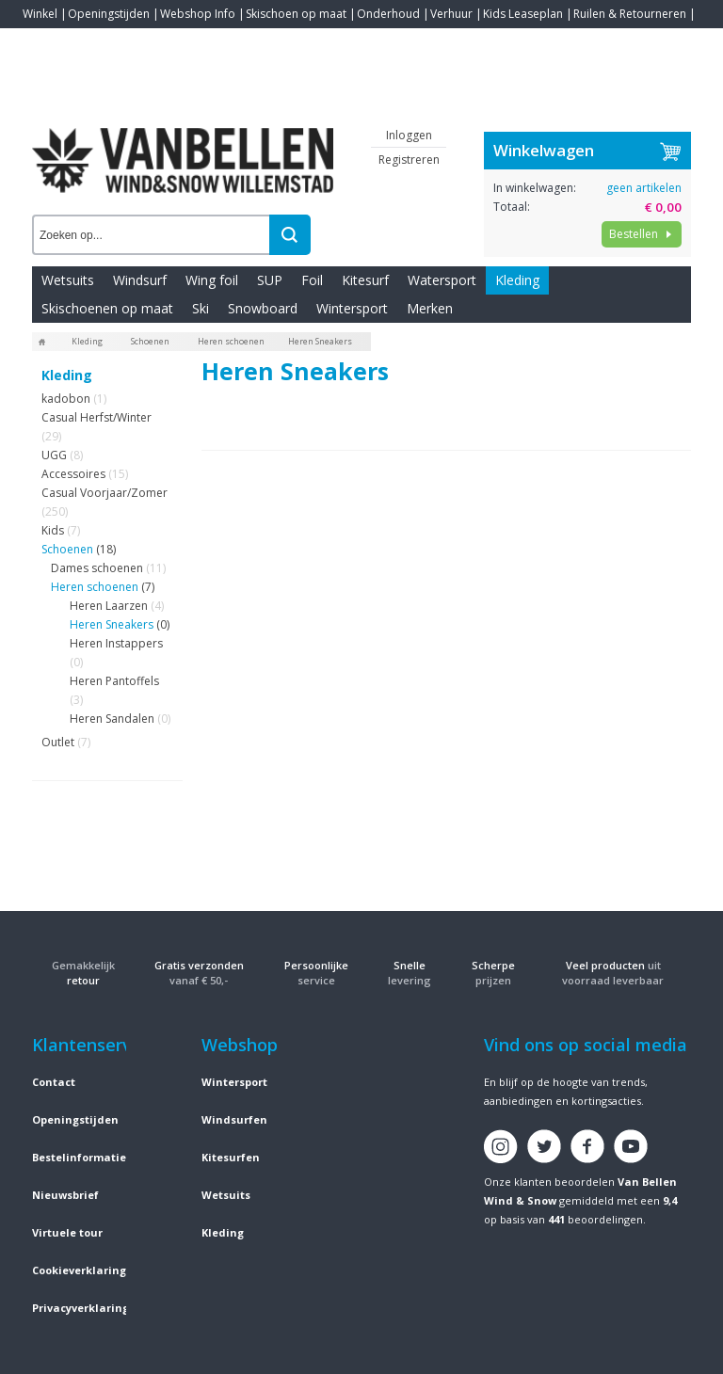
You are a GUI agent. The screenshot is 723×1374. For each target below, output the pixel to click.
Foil (312, 280)
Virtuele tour (67, 1232)
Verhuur (451, 14)
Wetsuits (67, 280)
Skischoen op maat (296, 14)
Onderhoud (388, 14)
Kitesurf (365, 280)
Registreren (409, 160)
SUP (269, 280)
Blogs (89, 42)
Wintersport (352, 308)
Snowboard (262, 308)
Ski (200, 308)
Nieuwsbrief (65, 1195)
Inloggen (409, 135)
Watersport (442, 280)
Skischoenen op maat (107, 308)
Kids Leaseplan (523, 14)
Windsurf (140, 280)
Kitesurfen (230, 1157)
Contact (43, 42)
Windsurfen (234, 1119)
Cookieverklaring (79, 1270)
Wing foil (211, 280)
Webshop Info (197, 14)
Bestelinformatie (79, 1157)
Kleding (517, 280)
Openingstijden (109, 14)
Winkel (40, 14)
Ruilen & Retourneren (629, 14)
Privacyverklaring (80, 1308)
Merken (430, 308)
